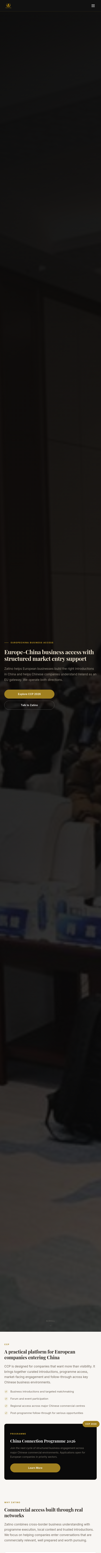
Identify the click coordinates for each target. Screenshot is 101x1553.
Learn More (35, 1467)
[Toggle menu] (93, 5)
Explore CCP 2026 (29, 694)
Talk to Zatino (29, 705)
